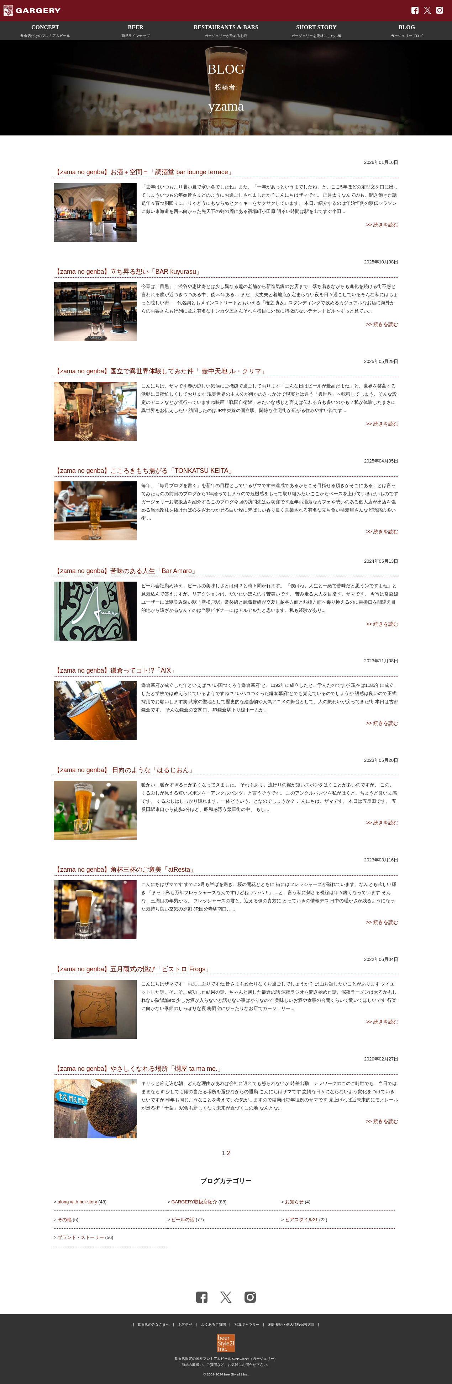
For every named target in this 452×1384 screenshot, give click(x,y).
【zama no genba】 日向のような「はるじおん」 (124, 770)
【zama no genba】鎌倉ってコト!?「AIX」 (115, 670)
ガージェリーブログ (407, 30)
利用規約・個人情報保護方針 (291, 1324)
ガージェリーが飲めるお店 (226, 30)
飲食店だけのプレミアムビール (45, 30)
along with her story (77, 1201)
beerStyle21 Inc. (236, 1374)
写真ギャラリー (247, 1324)
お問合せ (185, 1324)
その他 (65, 1219)
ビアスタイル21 (301, 1219)
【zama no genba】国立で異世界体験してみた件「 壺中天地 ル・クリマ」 (161, 371)
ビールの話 (182, 1219)
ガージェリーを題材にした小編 (316, 30)
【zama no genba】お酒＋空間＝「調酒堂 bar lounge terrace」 (144, 172)
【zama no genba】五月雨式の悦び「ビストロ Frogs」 (133, 969)
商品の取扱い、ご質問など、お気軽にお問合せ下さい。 (226, 1365)
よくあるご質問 (213, 1324)
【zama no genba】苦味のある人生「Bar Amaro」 (126, 571)
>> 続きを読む (382, 225)
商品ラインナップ (135, 30)
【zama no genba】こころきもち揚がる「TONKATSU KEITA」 (144, 470)
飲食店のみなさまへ (153, 1324)
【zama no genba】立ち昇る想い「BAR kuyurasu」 (128, 271)
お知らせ (294, 1201)
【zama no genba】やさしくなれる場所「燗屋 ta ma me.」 (139, 1068)
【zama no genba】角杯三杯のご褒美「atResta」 (125, 869)
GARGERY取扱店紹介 (194, 1201)
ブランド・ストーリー (81, 1237)
